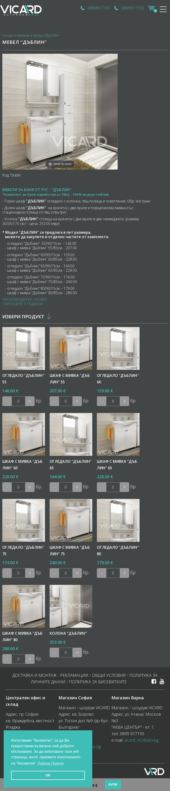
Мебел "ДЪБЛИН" (46, 35)
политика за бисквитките (98, 681)
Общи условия (109, 675)
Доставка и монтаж (34, 675)
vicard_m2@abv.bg (141, 740)
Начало (8, 35)
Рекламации (74, 675)
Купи (113, 784)
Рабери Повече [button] (51, 763)
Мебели (24, 35)
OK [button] (48, 775)
